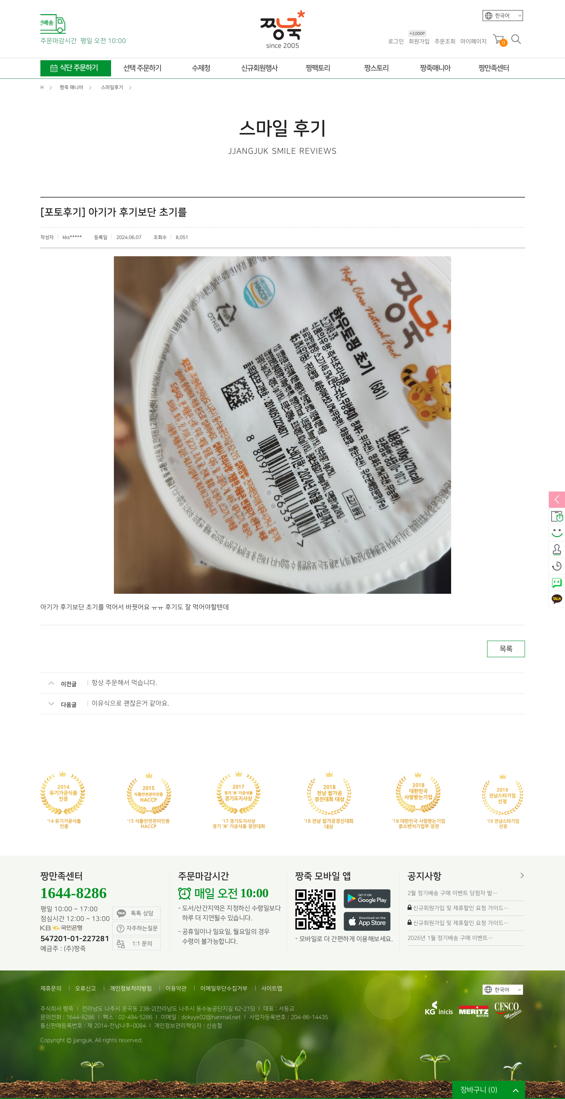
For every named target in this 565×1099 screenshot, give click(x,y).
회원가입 (419, 41)
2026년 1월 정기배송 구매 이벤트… (450, 938)
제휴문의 (50, 988)
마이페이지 (473, 41)
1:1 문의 (134, 944)
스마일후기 (557, 533)
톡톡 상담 (135, 913)
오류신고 (85, 988)
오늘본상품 (557, 566)
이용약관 (176, 988)
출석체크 (557, 549)
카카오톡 (557, 599)
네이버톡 (557, 582)
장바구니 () (479, 1090)
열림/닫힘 (557, 499)
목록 (506, 649)
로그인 (396, 41)
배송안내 (557, 516)
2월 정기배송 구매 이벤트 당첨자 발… (452, 893)
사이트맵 (271, 988)
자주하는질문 (137, 928)
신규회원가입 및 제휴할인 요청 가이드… (461, 908)
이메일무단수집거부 (224, 988)
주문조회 (445, 41)
